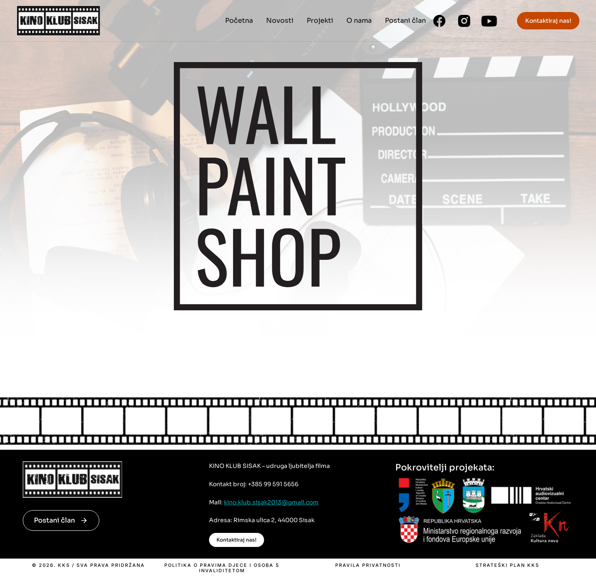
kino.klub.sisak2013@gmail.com (271, 502)
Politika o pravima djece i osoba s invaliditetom (221, 568)
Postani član (61, 520)
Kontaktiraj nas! (548, 20)
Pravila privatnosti (368, 565)
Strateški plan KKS (507, 565)
